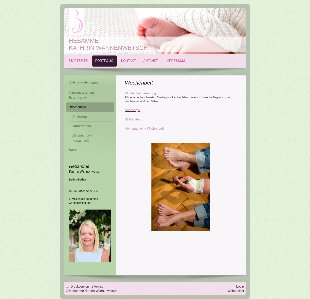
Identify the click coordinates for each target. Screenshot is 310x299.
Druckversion (78, 286)
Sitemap (97, 286)
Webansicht (236, 290)
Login (240, 286)
